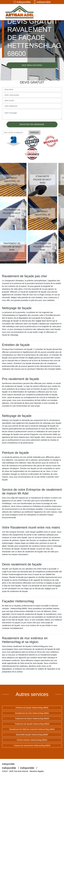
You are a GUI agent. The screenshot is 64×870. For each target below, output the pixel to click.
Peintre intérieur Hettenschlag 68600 (32, 740)
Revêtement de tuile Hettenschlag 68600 (32, 713)
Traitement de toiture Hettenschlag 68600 (32, 718)
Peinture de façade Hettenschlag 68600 (32, 708)
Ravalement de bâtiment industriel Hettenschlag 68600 (32, 729)
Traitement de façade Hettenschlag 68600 (32, 724)
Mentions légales (37, 771)
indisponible (22, 2)
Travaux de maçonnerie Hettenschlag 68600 (32, 745)
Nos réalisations (32, 65)
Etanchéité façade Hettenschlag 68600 (32, 735)
